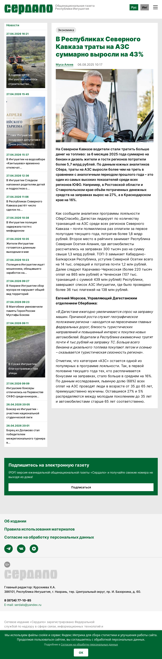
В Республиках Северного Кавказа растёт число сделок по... (24, 205)
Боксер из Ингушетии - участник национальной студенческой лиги (22, 413)
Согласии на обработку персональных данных (89, 644)
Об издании (15, 521)
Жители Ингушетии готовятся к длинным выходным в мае (20, 247)
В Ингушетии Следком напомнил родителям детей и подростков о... (25, 184)
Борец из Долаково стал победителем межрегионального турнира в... (25, 436)
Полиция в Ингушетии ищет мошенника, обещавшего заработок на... (25, 268)
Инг (144, 7)
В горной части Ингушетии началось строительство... (22, 79)
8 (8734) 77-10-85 (17, 600)
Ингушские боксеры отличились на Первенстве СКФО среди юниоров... (24, 392)
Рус (134, 7)
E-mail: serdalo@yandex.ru (22, 605)
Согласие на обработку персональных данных (49, 537)
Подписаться (81, 487)
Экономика (66, 30)
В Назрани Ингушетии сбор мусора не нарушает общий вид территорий (25, 290)
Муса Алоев (64, 64)
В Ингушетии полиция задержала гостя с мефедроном (21, 226)
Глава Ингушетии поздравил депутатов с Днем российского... (24, 139)
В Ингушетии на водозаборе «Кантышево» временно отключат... (25, 163)
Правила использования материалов (39, 529)
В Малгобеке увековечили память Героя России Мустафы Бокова (24, 310)
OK (81, 653)
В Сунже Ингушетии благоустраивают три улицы (23, 368)
